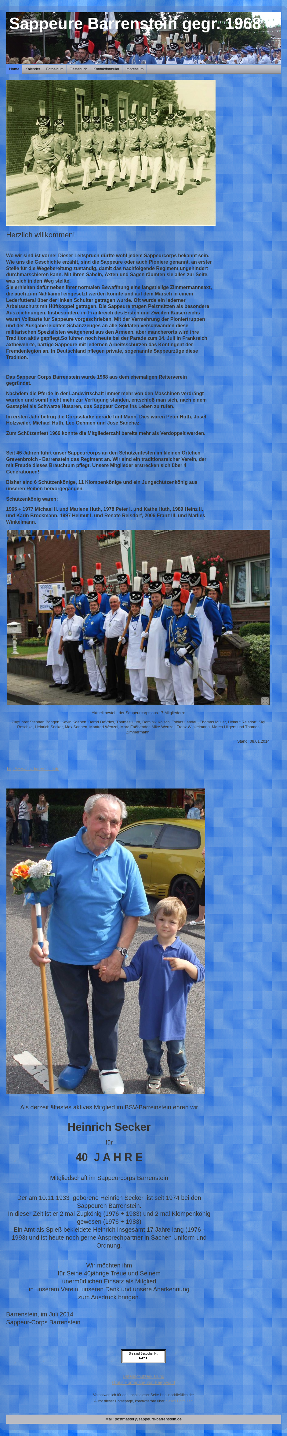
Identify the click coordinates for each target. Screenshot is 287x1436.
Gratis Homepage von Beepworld (143, 1382)
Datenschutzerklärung (143, 1376)
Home (14, 69)
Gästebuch (78, 69)
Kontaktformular (106, 69)
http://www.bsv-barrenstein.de (33, 768)
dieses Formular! (179, 1401)
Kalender (32, 69)
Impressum (134, 69)
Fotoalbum (55, 69)
